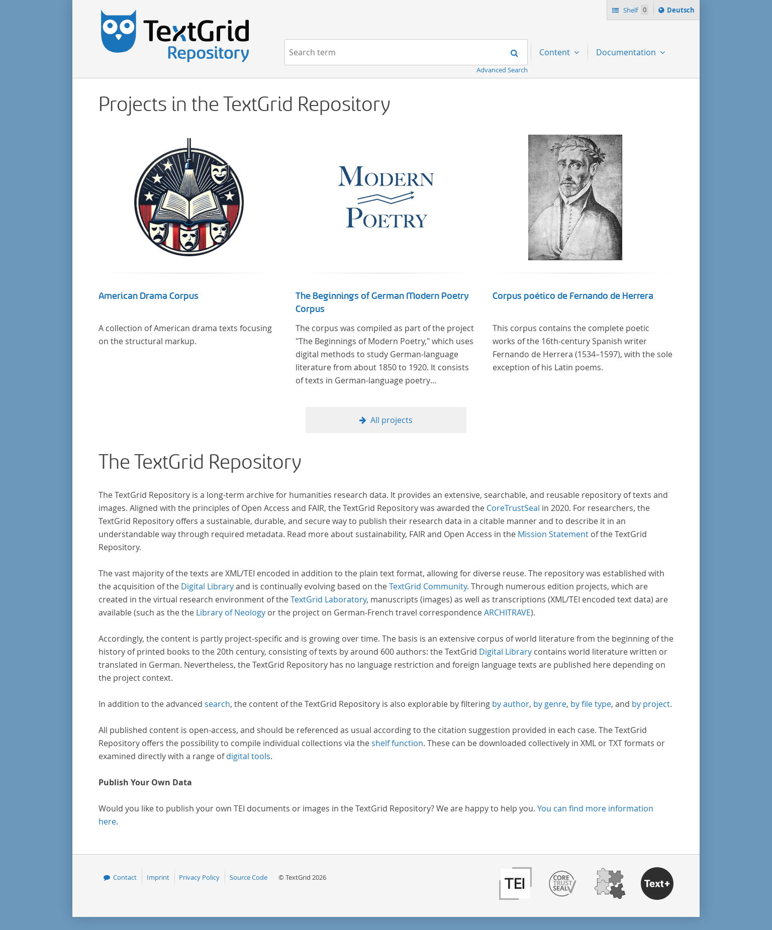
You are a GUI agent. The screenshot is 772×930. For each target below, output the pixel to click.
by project (651, 703)
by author (510, 703)
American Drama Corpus (149, 295)
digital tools (248, 756)
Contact (125, 877)
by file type (590, 703)
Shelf (635, 10)
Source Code (248, 877)
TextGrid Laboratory (328, 599)
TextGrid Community (428, 586)
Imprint (158, 877)
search (217, 703)
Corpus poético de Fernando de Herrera (573, 295)
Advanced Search (502, 69)
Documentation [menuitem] (627, 52)
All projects (391, 420)
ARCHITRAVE (507, 612)
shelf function (397, 743)
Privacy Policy (199, 877)
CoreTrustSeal (513, 507)
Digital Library (207, 586)
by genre (549, 703)
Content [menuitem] (555, 52)
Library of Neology (230, 612)
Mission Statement (553, 534)
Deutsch (681, 11)
